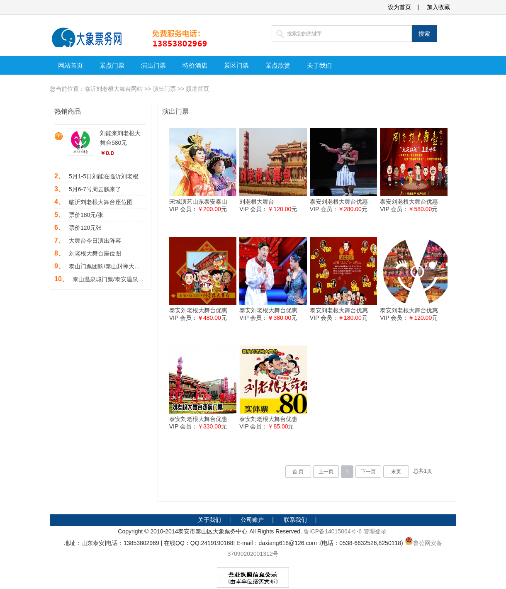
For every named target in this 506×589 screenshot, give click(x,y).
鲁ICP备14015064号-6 (333, 531)
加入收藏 (438, 7)
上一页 (326, 472)
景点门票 (112, 65)
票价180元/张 (86, 215)
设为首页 (399, 7)
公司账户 (252, 519)
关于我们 (319, 65)
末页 (396, 472)
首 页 (298, 472)
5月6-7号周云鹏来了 (95, 189)
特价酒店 (194, 65)
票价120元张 (85, 227)
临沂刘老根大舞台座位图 (101, 202)
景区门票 (236, 65)
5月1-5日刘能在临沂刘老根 (104, 176)
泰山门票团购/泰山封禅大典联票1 (112, 266)
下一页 (368, 472)
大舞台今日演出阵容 (95, 240)
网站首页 (70, 65)
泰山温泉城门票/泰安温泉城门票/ (115, 279)
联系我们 (295, 519)
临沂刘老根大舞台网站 (114, 88)
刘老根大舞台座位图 (95, 253)
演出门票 (153, 65)
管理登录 (375, 531)
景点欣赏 (277, 65)
